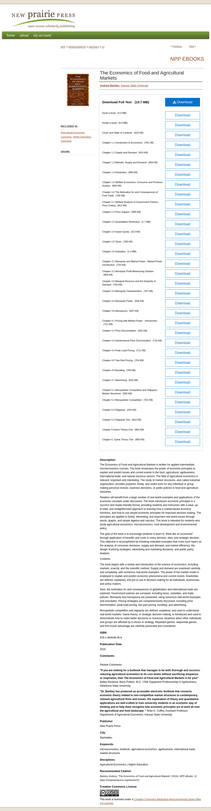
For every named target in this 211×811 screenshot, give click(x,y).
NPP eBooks (187, 59)
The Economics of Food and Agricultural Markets (142, 75)
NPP (63, 47)
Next (191, 46)
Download (182, 102)
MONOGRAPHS (77, 47)
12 (103, 47)
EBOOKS (94, 47)
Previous (177, 46)
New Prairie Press (105, 17)
